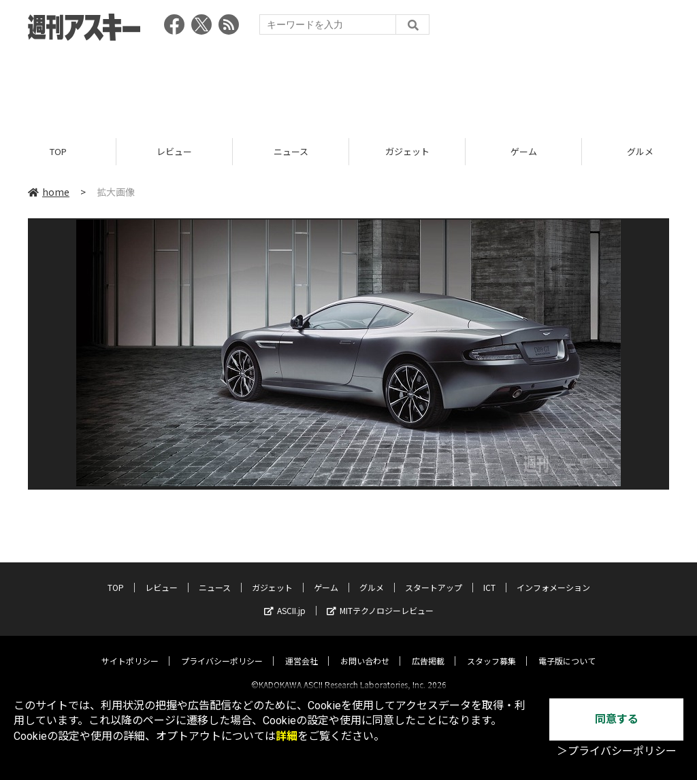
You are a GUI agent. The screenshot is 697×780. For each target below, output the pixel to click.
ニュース (291, 151)
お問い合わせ (364, 649)
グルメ (371, 575)
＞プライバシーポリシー (617, 751)
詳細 (286, 736)
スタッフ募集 (491, 649)
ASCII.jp (285, 599)
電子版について (567, 649)
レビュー (174, 151)
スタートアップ (433, 575)
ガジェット (407, 151)
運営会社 (301, 649)
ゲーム (523, 151)
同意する (616, 719)
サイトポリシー (130, 649)
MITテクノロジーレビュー (380, 599)
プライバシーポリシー (222, 649)
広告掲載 (428, 649)
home (48, 192)
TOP (58, 151)
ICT (489, 575)
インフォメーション (553, 575)
